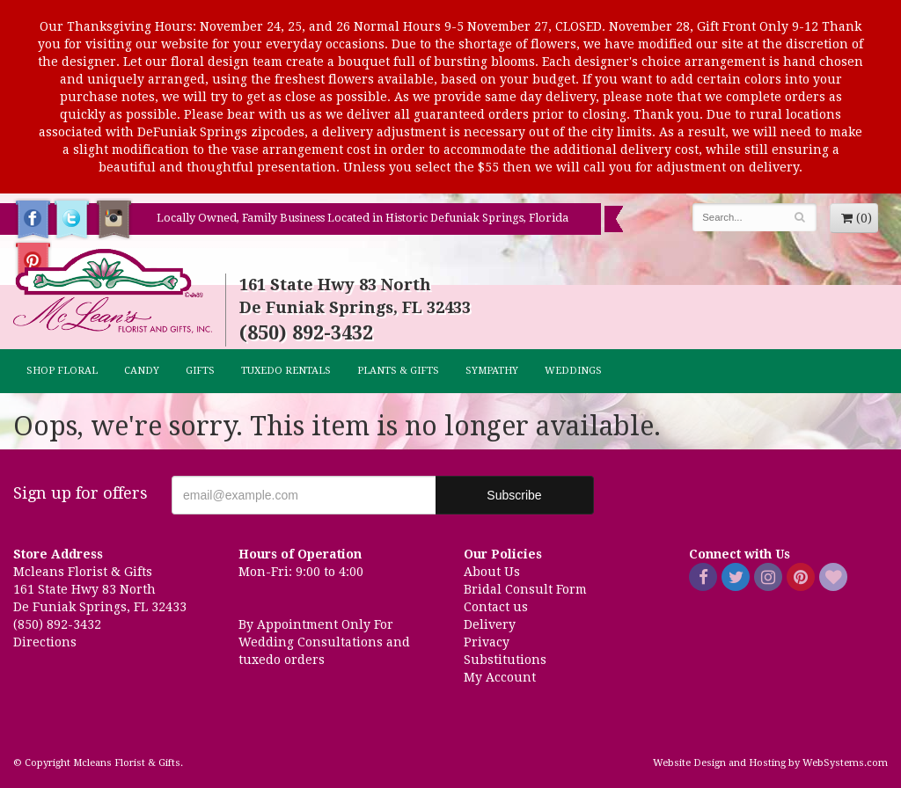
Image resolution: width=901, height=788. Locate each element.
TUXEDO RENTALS (286, 370)
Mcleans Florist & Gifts (112, 292)
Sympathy (491, 370)
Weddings (573, 370)
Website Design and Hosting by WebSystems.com (770, 763)
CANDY (141, 370)
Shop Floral (62, 370)
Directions (45, 642)
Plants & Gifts (398, 370)
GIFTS (200, 370)
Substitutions (505, 660)
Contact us (496, 607)
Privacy (486, 642)
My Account (500, 677)
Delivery (490, 624)
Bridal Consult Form (525, 589)
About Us (492, 572)
